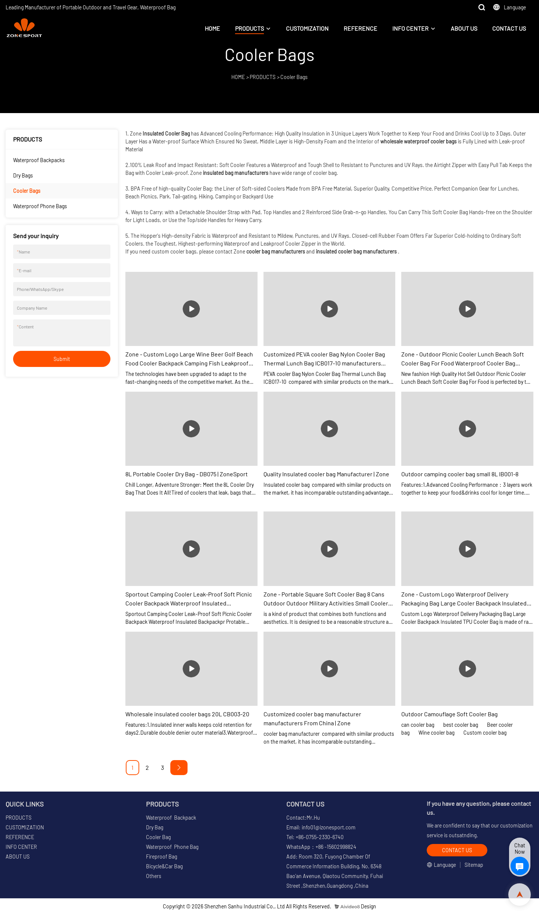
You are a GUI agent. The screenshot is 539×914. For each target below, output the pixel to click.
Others (153, 876)
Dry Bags (23, 175)
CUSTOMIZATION (307, 28)
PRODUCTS (249, 28)
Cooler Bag (158, 837)
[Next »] (179, 767)
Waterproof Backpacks (39, 160)
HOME (212, 28)
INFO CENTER (410, 28)
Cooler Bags (294, 77)
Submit (62, 359)
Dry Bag (154, 827)
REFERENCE (360, 28)
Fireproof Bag (161, 856)
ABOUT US (464, 28)
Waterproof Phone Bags (40, 206)
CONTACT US (509, 28)
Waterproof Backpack (171, 817)
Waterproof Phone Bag (172, 847)
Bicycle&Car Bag (164, 866)
